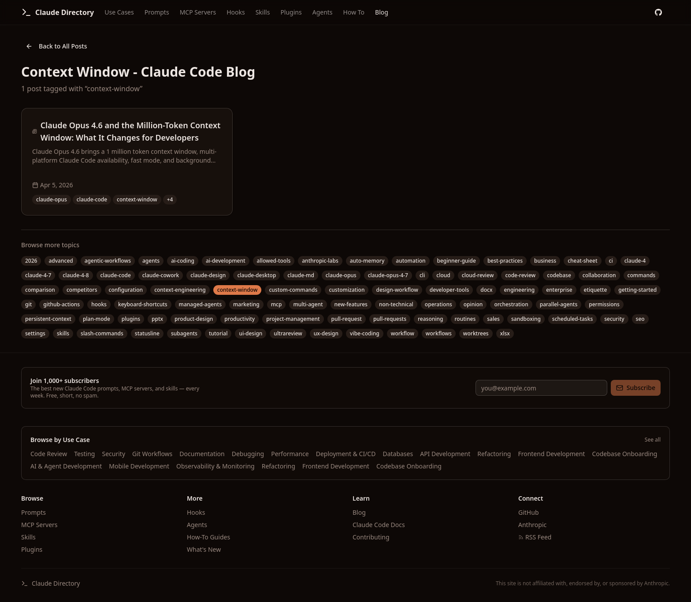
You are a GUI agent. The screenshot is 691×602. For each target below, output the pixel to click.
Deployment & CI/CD (346, 454)
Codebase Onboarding (624, 454)
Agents (322, 12)
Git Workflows (152, 454)
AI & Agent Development (66, 466)
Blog (381, 12)
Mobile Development (139, 466)
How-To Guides (208, 537)
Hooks (236, 12)
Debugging (248, 454)
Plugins (290, 12)
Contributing (371, 537)
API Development (445, 454)
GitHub (528, 512)
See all (653, 439)
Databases (398, 454)
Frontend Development (551, 454)
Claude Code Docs (379, 524)
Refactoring (494, 454)
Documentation (201, 454)
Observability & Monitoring (215, 466)
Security (113, 454)
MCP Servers (198, 12)
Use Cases (119, 12)
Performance (289, 454)
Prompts (157, 12)
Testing (84, 454)
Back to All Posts (56, 46)
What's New (204, 549)
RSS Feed (534, 537)
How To (353, 12)
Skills (263, 12)
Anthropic (532, 524)
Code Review (48, 454)
